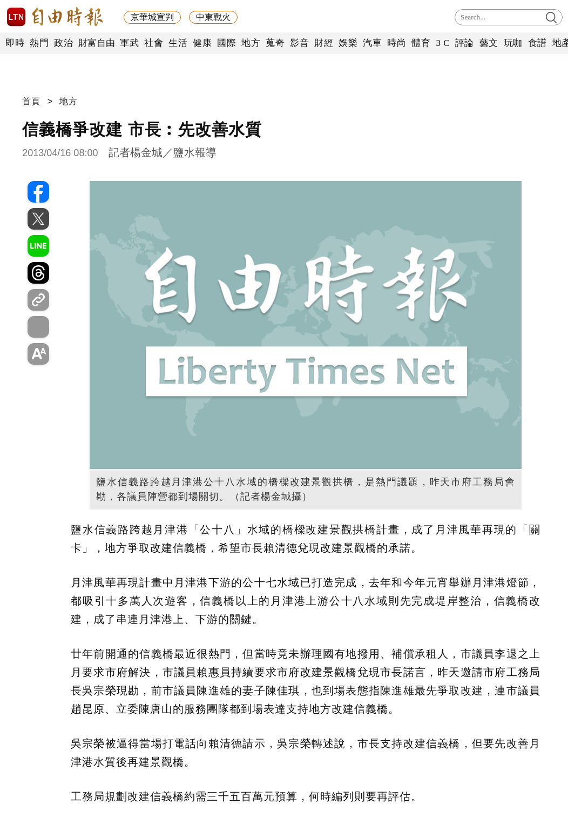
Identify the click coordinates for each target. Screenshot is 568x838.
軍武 (129, 43)
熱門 (39, 43)
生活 (177, 43)
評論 (464, 43)
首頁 (31, 101)
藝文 (488, 43)
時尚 (396, 43)
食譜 (537, 43)
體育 (420, 43)
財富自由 (96, 43)
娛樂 (348, 43)
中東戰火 (213, 17)
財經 (323, 43)
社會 (153, 43)
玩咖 (513, 43)
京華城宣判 (152, 17)
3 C (443, 43)
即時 (14, 43)
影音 (299, 43)
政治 (63, 43)
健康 (202, 43)
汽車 (372, 43)
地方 (250, 43)
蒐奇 (275, 43)
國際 (226, 43)
